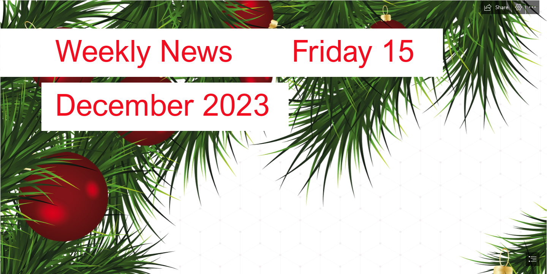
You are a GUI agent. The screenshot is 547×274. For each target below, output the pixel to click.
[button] (496, 7)
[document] (273, 137)
